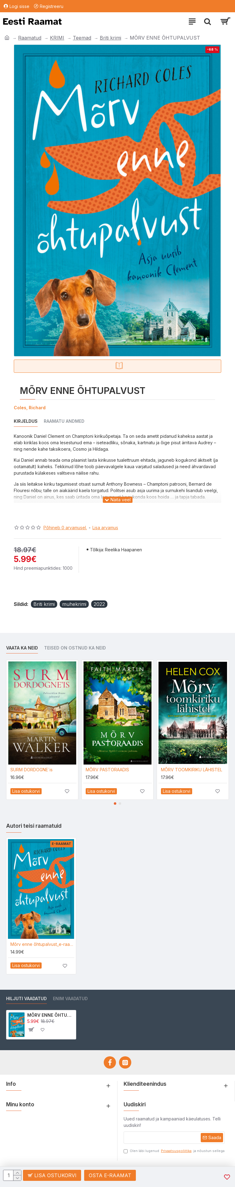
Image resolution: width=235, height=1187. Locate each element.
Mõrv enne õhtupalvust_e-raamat (42, 944)
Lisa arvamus (105, 527)
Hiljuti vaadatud (26, 998)
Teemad (82, 38)
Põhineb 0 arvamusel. (65, 527)
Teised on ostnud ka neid (75, 647)
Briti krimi (110, 38)
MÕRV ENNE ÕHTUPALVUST (50, 1015)
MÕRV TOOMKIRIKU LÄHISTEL (191, 769)
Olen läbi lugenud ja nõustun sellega (174, 1151)
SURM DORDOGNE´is (31, 769)
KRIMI (57, 38)
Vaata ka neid (22, 647)
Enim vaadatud (70, 998)
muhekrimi (74, 604)
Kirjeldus (26, 421)
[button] (115, 803)
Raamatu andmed (64, 421)
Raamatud (29, 38)
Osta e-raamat (110, 1175)
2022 (99, 604)
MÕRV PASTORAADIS (107, 769)
